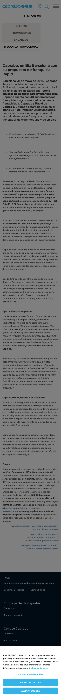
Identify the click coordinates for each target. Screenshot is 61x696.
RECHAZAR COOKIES (30, 682)
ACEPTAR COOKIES (30, 691)
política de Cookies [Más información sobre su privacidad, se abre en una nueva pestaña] (38, 668)
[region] (30, 671)
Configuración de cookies (30, 674)
